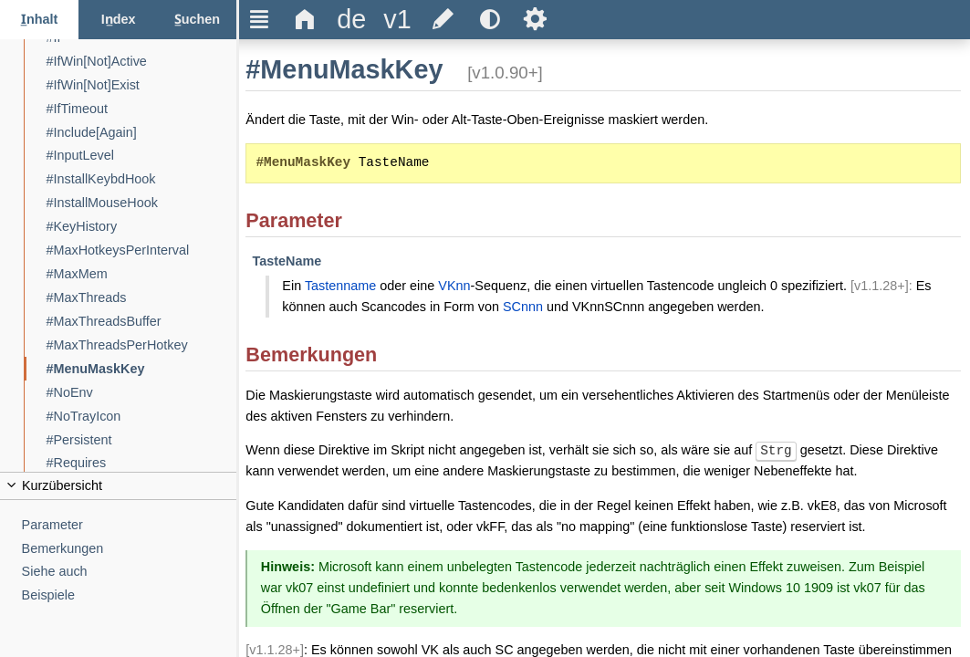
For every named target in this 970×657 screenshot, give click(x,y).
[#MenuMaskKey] (142, 369)
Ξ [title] (259, 19)
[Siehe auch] (129, 571)
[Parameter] (129, 525)
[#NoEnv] (142, 392)
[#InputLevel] (142, 155)
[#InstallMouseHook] (142, 203)
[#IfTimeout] (142, 109)
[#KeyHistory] (142, 226)
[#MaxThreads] (142, 297)
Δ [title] (305, 19)
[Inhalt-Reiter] (39, 19)
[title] (351, 19)
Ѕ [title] (535, 19)
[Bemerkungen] (129, 548)
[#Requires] (142, 463)
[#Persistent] (142, 440)
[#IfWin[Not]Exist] (142, 85)
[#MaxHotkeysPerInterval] (142, 250)
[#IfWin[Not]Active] (142, 61)
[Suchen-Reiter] (197, 19)
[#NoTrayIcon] (142, 416)
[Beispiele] (129, 595)
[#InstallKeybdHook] (142, 179)
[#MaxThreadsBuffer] (142, 321)
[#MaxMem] (142, 274)
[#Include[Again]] (142, 132)
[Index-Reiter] (117, 19)
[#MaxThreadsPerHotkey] (142, 345)
